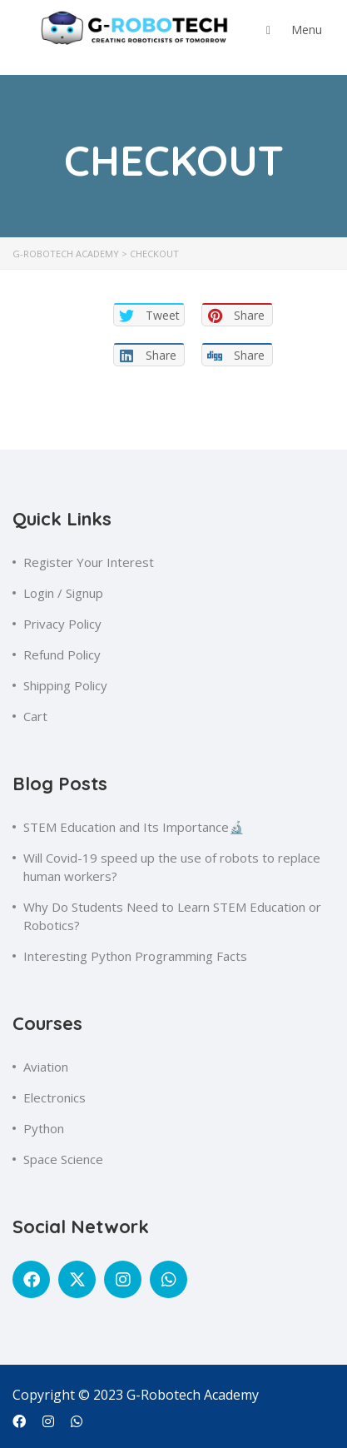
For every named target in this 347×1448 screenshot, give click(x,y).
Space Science (63, 1159)
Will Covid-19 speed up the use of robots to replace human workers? (171, 866)
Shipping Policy (65, 685)
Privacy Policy (62, 623)
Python (43, 1128)
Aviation (45, 1066)
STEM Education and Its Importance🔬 (134, 827)
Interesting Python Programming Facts (135, 956)
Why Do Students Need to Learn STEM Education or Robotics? (172, 915)
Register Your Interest (88, 562)
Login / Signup (63, 593)
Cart (35, 716)
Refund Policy (62, 654)
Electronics (54, 1097)
